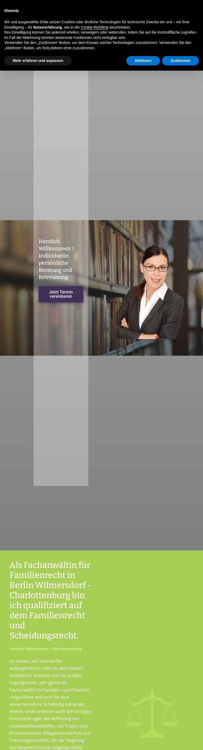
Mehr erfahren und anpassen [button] (38, 60)
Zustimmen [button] (180, 60)
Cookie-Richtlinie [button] (95, 27)
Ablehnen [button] (143, 60)
